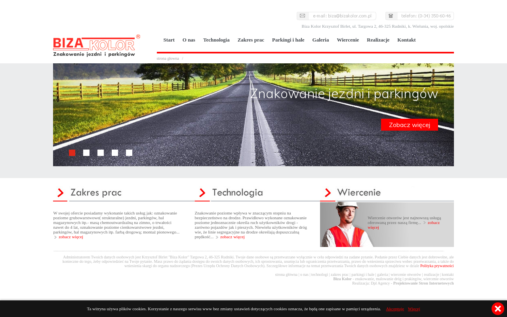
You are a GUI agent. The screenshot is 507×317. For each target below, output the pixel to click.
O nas (189, 40)
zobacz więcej (71, 236)
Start (169, 40)
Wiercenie (348, 40)
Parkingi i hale (288, 40)
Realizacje (378, 40)
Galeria (321, 40)
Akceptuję (395, 308)
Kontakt (406, 40)
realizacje (431, 274)
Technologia (216, 40)
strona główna (286, 274)
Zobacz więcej (409, 125)
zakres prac (340, 274)
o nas (304, 274)
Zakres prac (251, 40)
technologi (319, 274)
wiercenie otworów (406, 274)
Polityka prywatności (437, 266)
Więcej (414, 308)
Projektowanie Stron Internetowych (423, 283)
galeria (382, 274)
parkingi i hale (362, 274)
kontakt (448, 274)
